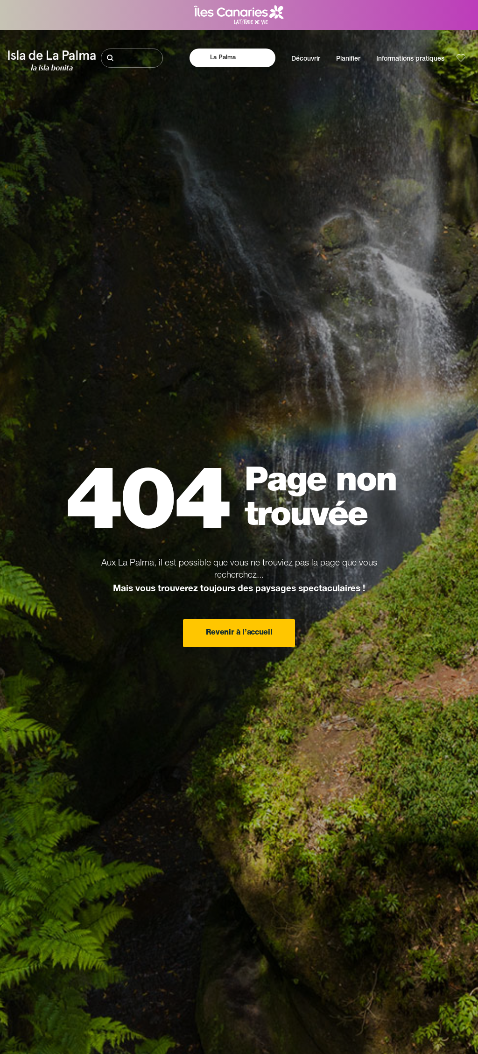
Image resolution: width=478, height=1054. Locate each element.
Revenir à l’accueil (239, 633)
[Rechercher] (132, 58)
